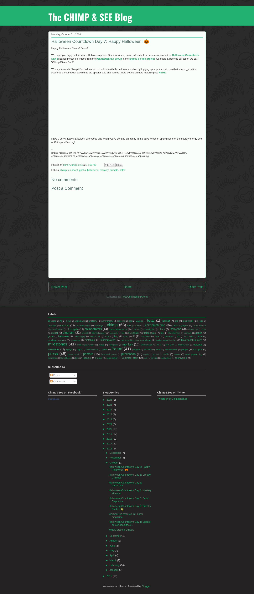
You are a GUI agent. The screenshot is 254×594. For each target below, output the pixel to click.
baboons (121, 321)
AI (61, 320)
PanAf (116, 349)
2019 (109, 434)
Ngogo (69, 349)
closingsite (73, 329)
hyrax (125, 336)
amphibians (80, 321)
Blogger (146, 586)
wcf (145, 358)
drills (204, 329)
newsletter (54, 349)
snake (177, 354)
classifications (57, 329)
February (115, 565)
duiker (54, 332)
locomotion (189, 336)
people (184, 349)
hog (116, 336)
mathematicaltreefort (166, 340)
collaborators (93, 329)
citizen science (199, 325)
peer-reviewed (171, 350)
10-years (52, 321)
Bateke (139, 320)
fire (162, 333)
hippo (107, 336)
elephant (73, 170)
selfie (122, 170)
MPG (159, 345)
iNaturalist (146, 336)
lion (178, 336)
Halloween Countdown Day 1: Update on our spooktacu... (130, 523)
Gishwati (187, 333)
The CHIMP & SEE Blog (90, 17)
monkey (104, 170)
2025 (109, 404)
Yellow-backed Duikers (121, 529)
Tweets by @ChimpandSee (172, 398)
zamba (154, 358)
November (116, 457)
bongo (200, 321)
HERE (162, 72)
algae (68, 321)
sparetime (52, 358)
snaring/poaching (193, 354)
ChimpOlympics (181, 325)
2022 (109, 419)
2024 (109, 409)
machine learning (57, 340)
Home (128, 287)
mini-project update (86, 345)
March (113, 560)
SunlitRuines (66, 358)
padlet (104, 350)
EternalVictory (98, 333)
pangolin (136, 350)
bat (130, 320)
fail (123, 333)
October (114, 462)
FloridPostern (174, 333)
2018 (109, 438)
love (200, 336)
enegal (85, 333)
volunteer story (130, 357)
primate (114, 170)
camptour (52, 325)
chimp (63, 170)
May (112, 550)
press (53, 353)
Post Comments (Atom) (135, 296)
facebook (114, 333)
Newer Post (59, 287)
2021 (109, 424)
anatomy (93, 320)
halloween (93, 170)
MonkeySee (147, 344)
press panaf (73, 354)
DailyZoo (175, 329)
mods (101, 344)
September (116, 535)
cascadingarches (83, 325)
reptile (146, 354)
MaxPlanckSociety (191, 340)
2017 (109, 443)
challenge (99, 325)
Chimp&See (54, 399)
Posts (55, 375)
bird (177, 320)
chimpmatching (155, 325)
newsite (197, 344)
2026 (109, 399)
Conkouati (135, 329)
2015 (109, 576)
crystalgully (149, 329)
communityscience (118, 329)
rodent (156, 354)
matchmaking (108, 340)
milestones (57, 344)
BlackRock (188, 320)
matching (90, 340)
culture (161, 329)
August (114, 540)
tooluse (87, 357)
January (114, 569)
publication (128, 354)
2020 (109, 429)
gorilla (82, 170)
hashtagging (80, 336)
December (116, 452)
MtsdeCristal (183, 345)
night (79, 349)
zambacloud (165, 358)
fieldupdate (149, 332)
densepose (193, 329)
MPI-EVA (170, 345)
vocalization (112, 358)
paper (158, 350)
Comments (57, 381)
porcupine (197, 349)
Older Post (196, 287)
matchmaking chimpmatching (136, 340)
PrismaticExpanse (109, 354)
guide (51, 336)
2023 (109, 414)
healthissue (95, 336)
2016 (109, 448)
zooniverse (181, 357)
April (112, 555)
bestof (151, 320)
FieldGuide (133, 333)
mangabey (75, 340)
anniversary (107, 320)
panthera (148, 350)
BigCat (166, 320)
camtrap (64, 325)
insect (158, 336)
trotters (98, 358)
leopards (169, 336)
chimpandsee (134, 325)
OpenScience (92, 350)
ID (133, 336)
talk (77, 358)
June (113, 545)
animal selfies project (142, 58)
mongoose (113, 345)
